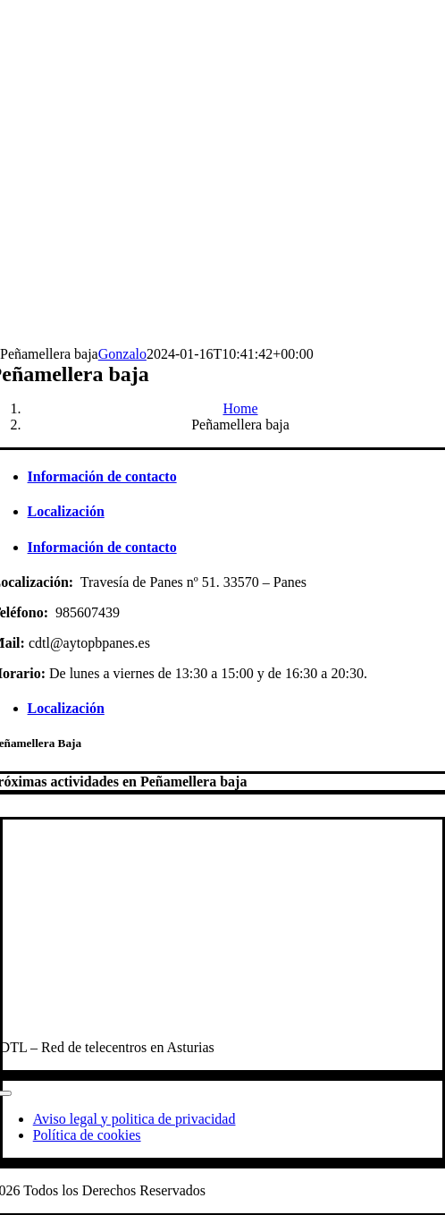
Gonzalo (122, 353)
